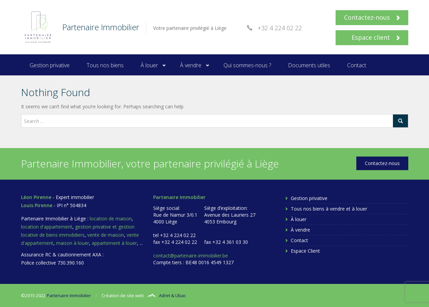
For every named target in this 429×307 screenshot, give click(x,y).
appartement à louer (114, 243)
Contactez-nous (372, 17)
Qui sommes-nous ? (247, 65)
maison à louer (72, 243)
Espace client (376, 37)
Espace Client (305, 251)
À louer (149, 65)
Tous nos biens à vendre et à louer (329, 208)
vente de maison (105, 235)
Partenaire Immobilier (69, 295)
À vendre (190, 65)
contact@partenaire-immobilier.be (190, 255)
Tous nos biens (105, 65)
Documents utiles (309, 65)
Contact (356, 65)
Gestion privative (50, 65)
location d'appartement (46, 226)
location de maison (111, 218)
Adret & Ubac (172, 295)
